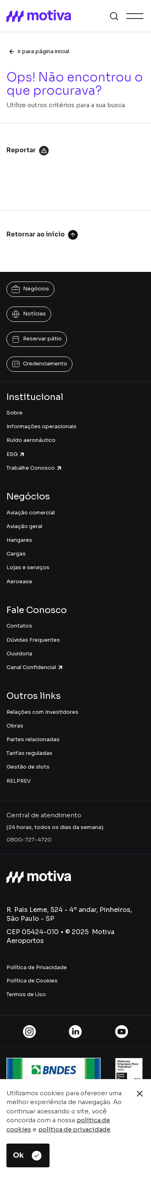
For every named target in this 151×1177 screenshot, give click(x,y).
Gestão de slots (28, 766)
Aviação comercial (30, 512)
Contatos (19, 625)
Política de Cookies (32, 980)
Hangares (19, 540)
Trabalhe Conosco (34, 467)
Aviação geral (24, 526)
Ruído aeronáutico (31, 440)
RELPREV (18, 780)
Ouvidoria (19, 653)
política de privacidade (74, 1129)
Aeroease (19, 581)
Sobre (14, 412)
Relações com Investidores (42, 712)
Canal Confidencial (35, 667)
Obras (14, 725)
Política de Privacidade (36, 967)
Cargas (16, 553)
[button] (114, 16)
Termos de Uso (26, 994)
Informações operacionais (41, 426)
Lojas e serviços (28, 567)
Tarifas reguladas (29, 753)
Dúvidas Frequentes (33, 639)
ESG (15, 454)
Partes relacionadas (33, 739)
